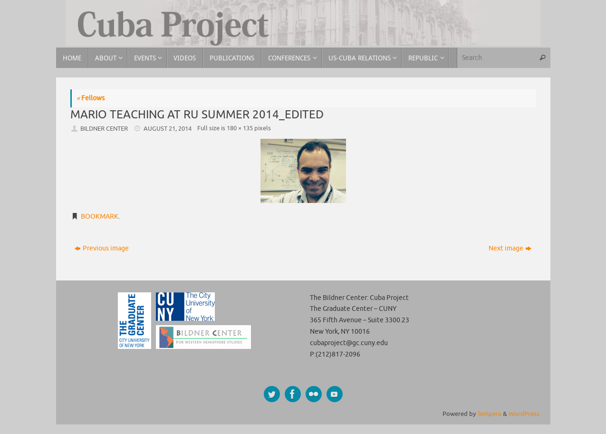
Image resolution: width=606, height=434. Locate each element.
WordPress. (525, 414)
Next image (510, 248)
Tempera (489, 414)
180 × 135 (240, 128)
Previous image (102, 248)
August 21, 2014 (168, 129)
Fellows (91, 98)
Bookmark (99, 216)
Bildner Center (104, 129)
